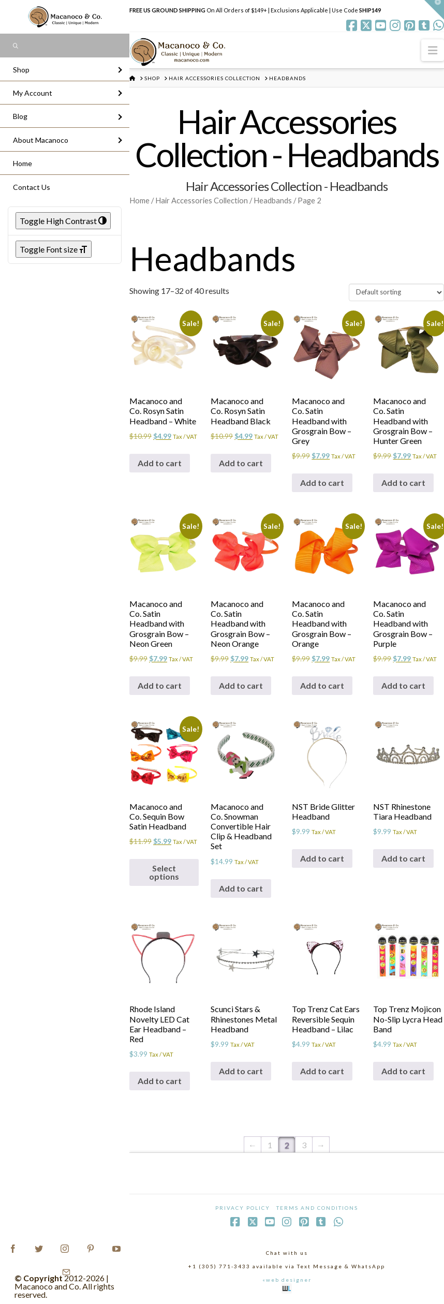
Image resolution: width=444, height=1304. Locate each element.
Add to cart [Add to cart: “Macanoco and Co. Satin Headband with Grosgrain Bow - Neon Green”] (160, 685)
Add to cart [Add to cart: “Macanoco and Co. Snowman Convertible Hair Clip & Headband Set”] (241, 888)
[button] (432, 50)
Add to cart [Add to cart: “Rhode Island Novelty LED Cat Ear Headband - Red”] (160, 1081)
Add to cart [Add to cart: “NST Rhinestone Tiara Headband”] (403, 858)
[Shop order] (396, 292)
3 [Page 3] (304, 1145)
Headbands (273, 200)
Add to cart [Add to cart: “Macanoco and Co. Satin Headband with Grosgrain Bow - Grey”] (322, 482)
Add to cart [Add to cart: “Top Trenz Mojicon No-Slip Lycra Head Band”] (403, 1071)
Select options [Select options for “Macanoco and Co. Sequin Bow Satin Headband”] (164, 872)
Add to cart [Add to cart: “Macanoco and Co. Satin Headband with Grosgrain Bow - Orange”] (322, 685)
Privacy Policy (242, 1208)
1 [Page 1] (270, 1145)
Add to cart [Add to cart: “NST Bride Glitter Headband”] (322, 858)
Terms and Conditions (317, 1208)
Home (139, 200)
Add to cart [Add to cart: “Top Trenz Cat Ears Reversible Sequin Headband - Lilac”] (322, 1071)
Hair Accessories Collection (201, 200)
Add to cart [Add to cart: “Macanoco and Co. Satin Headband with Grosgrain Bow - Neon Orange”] (241, 685)
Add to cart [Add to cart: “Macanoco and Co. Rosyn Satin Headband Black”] (241, 463)
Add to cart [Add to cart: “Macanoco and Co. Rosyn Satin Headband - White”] (160, 463)
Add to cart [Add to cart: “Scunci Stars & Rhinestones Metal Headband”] (241, 1071)
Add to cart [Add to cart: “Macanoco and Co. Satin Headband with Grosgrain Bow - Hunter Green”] (403, 482)
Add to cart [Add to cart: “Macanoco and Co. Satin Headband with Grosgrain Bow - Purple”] (403, 685)
